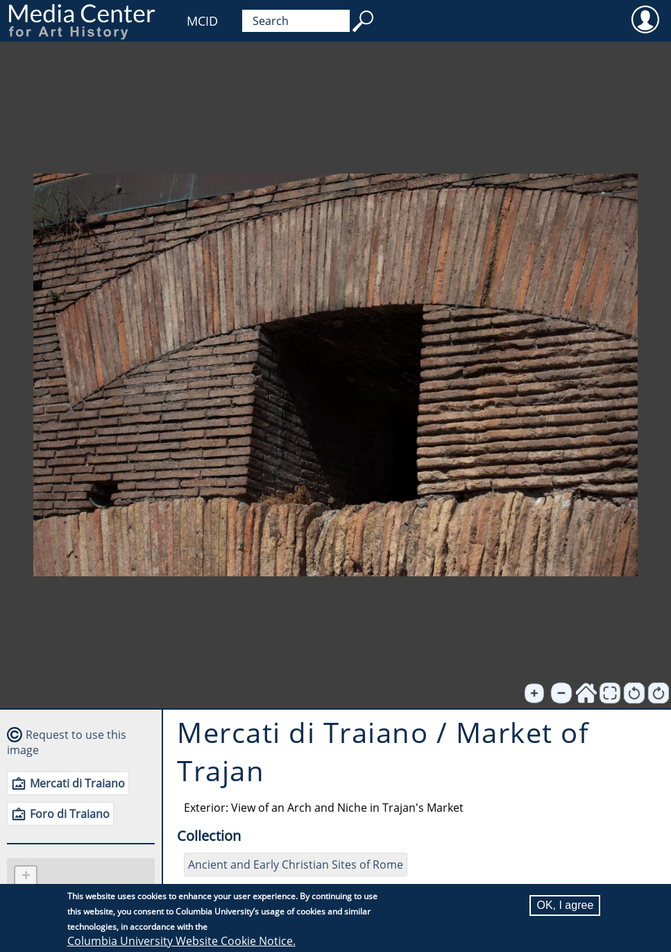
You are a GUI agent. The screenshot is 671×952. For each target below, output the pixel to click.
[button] (25, 877)
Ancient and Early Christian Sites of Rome (295, 864)
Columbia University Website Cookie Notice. (181, 941)
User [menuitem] (645, 18)
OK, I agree (564, 905)
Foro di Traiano (70, 813)
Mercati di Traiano (77, 783)
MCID (202, 20)
